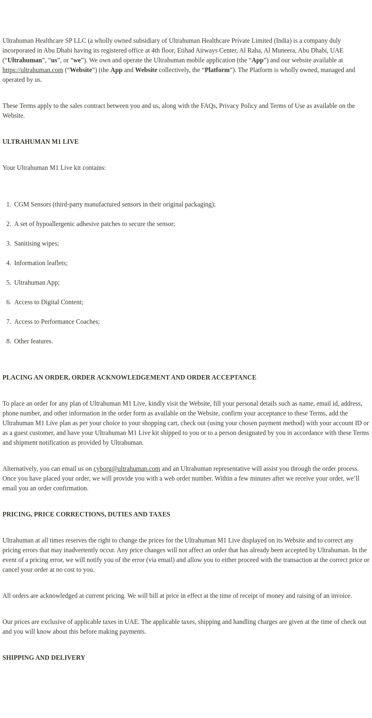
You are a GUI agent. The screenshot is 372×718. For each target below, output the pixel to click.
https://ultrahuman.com (32, 69)
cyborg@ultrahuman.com (126, 468)
